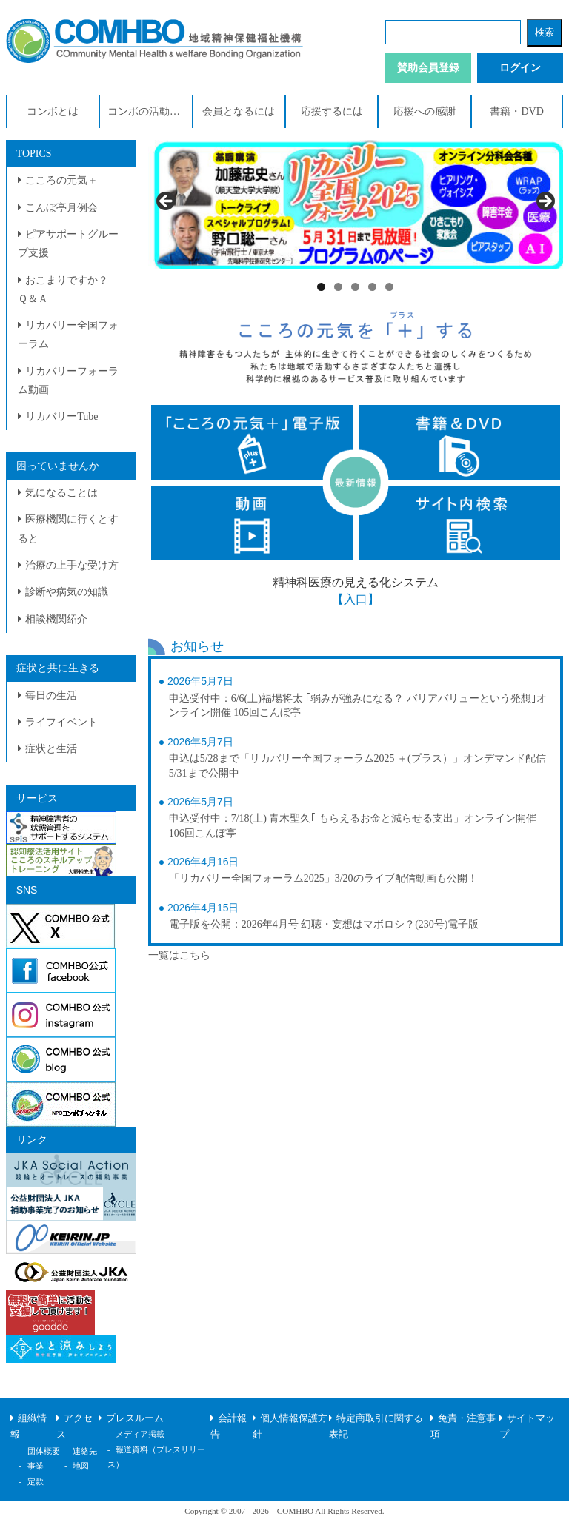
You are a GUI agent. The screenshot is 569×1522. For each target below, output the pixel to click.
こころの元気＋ (61, 180)
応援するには (332, 111)
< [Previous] (167, 202)
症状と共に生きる (57, 668)
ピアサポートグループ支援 (68, 243)
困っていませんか (57, 466)
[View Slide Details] (356, 204)
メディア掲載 (140, 1433)
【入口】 (355, 599)
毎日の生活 (51, 695)
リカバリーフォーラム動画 (68, 380)
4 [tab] (372, 287)
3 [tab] (355, 287)
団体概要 (43, 1450)
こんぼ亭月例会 (61, 207)
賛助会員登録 (428, 67)
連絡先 (85, 1450)
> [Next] (544, 202)
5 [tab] (389, 287)
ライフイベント (61, 722)
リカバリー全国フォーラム (68, 334)
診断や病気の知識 (66, 591)
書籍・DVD (516, 111)
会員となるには (238, 111)
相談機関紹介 (56, 619)
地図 (81, 1465)
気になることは (61, 492)
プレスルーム (135, 1418)
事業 (35, 1465)
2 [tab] (338, 287)
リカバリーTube (61, 416)
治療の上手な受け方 (72, 565)
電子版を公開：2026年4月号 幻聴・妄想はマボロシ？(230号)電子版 (324, 924)
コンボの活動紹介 (148, 111)
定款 (35, 1481)
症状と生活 (51, 748)
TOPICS (34, 153)
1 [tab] (321, 287)
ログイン (520, 67)
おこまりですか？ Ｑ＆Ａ (68, 289)
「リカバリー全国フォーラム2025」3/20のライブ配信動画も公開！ (323, 878)
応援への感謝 (424, 111)
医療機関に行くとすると (68, 528)
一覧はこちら (179, 955)
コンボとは (53, 111)
